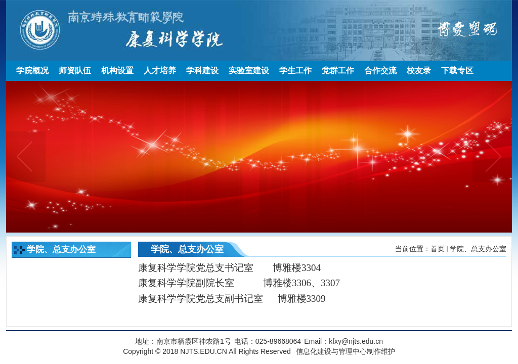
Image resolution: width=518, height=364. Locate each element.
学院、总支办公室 (478, 249)
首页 (437, 249)
